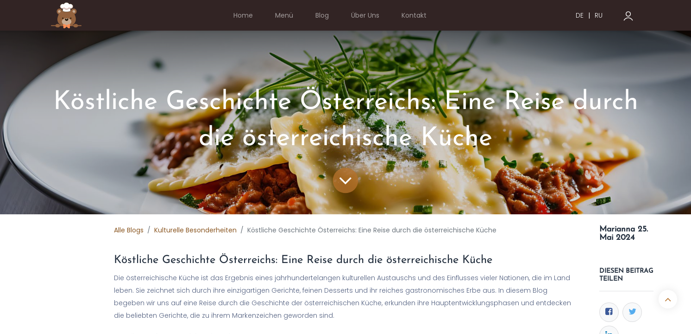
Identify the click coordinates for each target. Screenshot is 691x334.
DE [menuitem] (580, 15)
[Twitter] (632, 312)
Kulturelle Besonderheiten (195, 230)
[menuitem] (243, 15)
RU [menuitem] (599, 15)
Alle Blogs (129, 230)
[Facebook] (609, 312)
